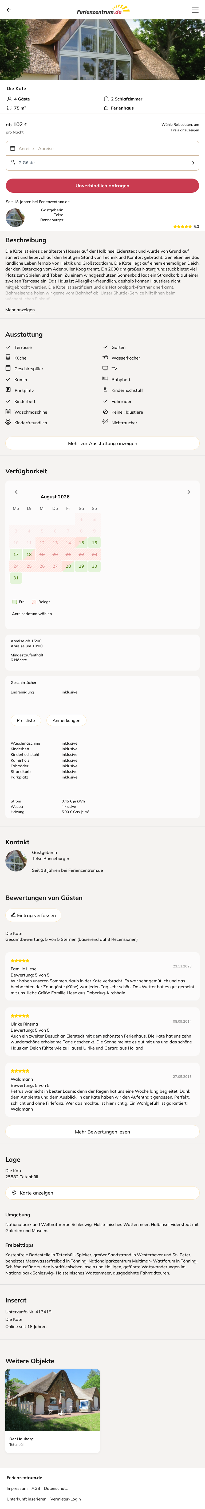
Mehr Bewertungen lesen (102, 1132)
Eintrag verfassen (33, 915)
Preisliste (26, 720)
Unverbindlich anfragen (102, 185)
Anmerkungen (66, 720)
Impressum (17, 1488)
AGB (35, 1488)
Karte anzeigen (32, 1193)
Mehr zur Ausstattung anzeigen (102, 443)
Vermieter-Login (65, 1499)
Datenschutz (56, 1488)
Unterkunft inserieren (26, 1499)
